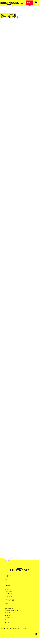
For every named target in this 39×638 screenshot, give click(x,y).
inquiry (29, 3)
